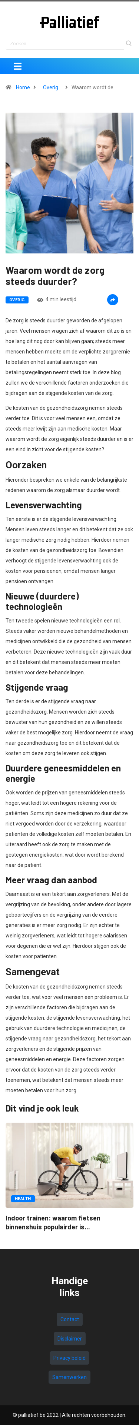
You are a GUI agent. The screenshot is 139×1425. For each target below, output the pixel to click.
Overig (50, 87)
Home (23, 87)
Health (23, 1198)
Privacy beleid (69, 1358)
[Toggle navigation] (17, 66)
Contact (69, 1319)
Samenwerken (69, 1377)
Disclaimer (69, 1339)
